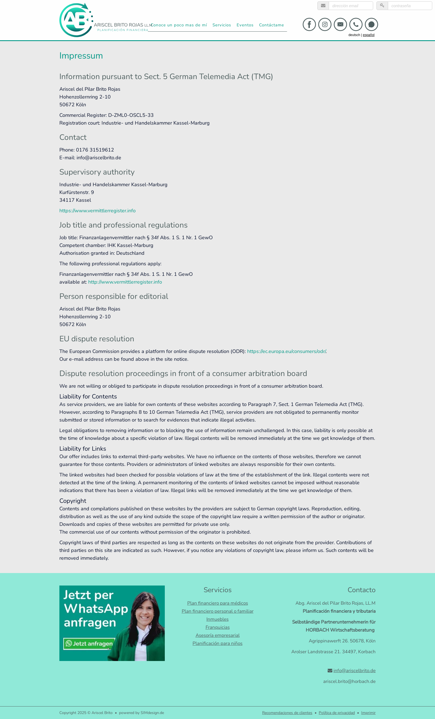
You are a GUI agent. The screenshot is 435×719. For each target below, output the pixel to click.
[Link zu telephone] (356, 24)
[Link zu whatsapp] (371, 24)
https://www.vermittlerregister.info (97, 210)
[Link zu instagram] (324, 24)
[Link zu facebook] (309, 24)
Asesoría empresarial (218, 635)
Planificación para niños (217, 643)
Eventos (245, 25)
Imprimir (368, 712)
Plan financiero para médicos (217, 603)
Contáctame (271, 25)
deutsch (354, 35)
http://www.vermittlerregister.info (125, 282)
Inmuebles (217, 619)
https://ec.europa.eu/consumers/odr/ (286, 351)
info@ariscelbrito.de (354, 670)
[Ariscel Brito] (106, 18)
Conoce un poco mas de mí (179, 25)
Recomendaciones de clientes (287, 712)
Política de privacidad (337, 712)
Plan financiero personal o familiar (218, 611)
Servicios (222, 25)
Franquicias (218, 627)
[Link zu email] (340, 24)
